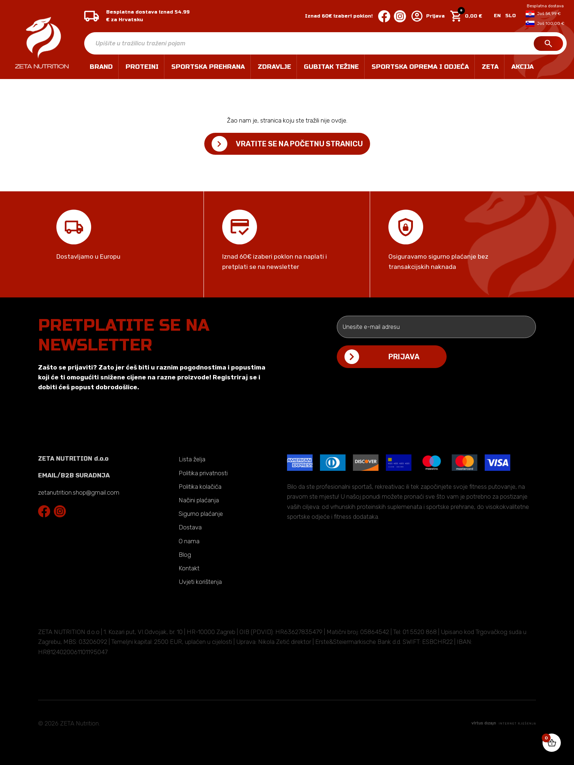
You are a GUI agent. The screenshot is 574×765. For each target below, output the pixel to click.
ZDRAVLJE (274, 67)
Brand (101, 67)
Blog (185, 554)
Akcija (522, 67)
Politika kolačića (200, 486)
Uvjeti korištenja (200, 581)
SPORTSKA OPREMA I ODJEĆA (420, 67)
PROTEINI (142, 67)
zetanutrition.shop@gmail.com (78, 492)
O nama (189, 541)
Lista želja (192, 459)
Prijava (428, 16)
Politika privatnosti (203, 473)
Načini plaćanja (199, 500)
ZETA (490, 67)
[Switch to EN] (497, 16)
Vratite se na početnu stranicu (299, 143)
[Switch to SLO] (509, 16)
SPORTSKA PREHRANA (208, 67)
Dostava (190, 527)
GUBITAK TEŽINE (331, 67)
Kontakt (189, 568)
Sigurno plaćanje (201, 513)
